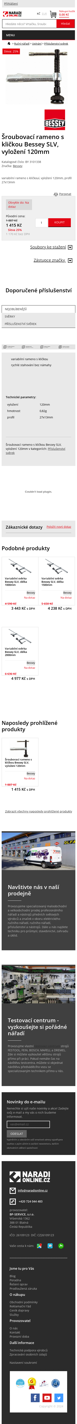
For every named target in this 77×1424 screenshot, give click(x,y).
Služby (14, 1315)
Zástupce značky (53, 260)
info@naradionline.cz (33, 1190)
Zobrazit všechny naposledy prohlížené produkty (38, 811)
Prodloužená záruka (23, 1289)
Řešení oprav (19, 1284)
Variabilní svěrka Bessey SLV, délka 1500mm (52, 582)
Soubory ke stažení (51, 247)
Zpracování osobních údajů (28, 1354)
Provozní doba (19, 1336)
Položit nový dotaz (59, 527)
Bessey (17, 166)
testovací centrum (47, 1046)
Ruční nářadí (21, 43)
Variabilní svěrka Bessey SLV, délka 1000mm (16, 582)
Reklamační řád (20, 1306)
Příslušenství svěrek (56, 43)
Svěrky (10, 316)
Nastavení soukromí (23, 1363)
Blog (13, 1276)
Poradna (15, 1280)
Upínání (36, 43)
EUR (44, 13)
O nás (14, 1328)
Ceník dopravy (19, 1310)
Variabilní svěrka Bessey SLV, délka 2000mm (16, 652)
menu (10, 35)
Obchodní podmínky (24, 1302)
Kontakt (15, 1332)
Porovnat (65, 194)
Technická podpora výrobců (29, 1350)
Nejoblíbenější (16, 309)
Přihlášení (11, 4)
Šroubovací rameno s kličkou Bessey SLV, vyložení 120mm (18, 763)
